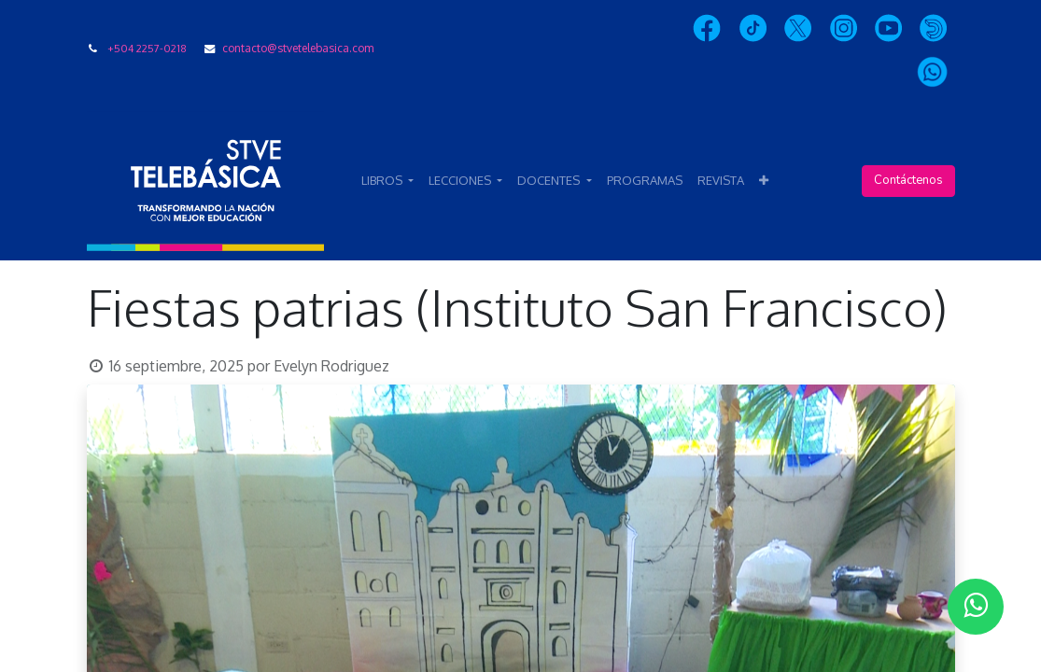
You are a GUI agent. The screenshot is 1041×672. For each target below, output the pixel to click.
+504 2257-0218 (147, 48)
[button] (764, 181)
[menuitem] (644, 181)
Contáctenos (908, 180)
